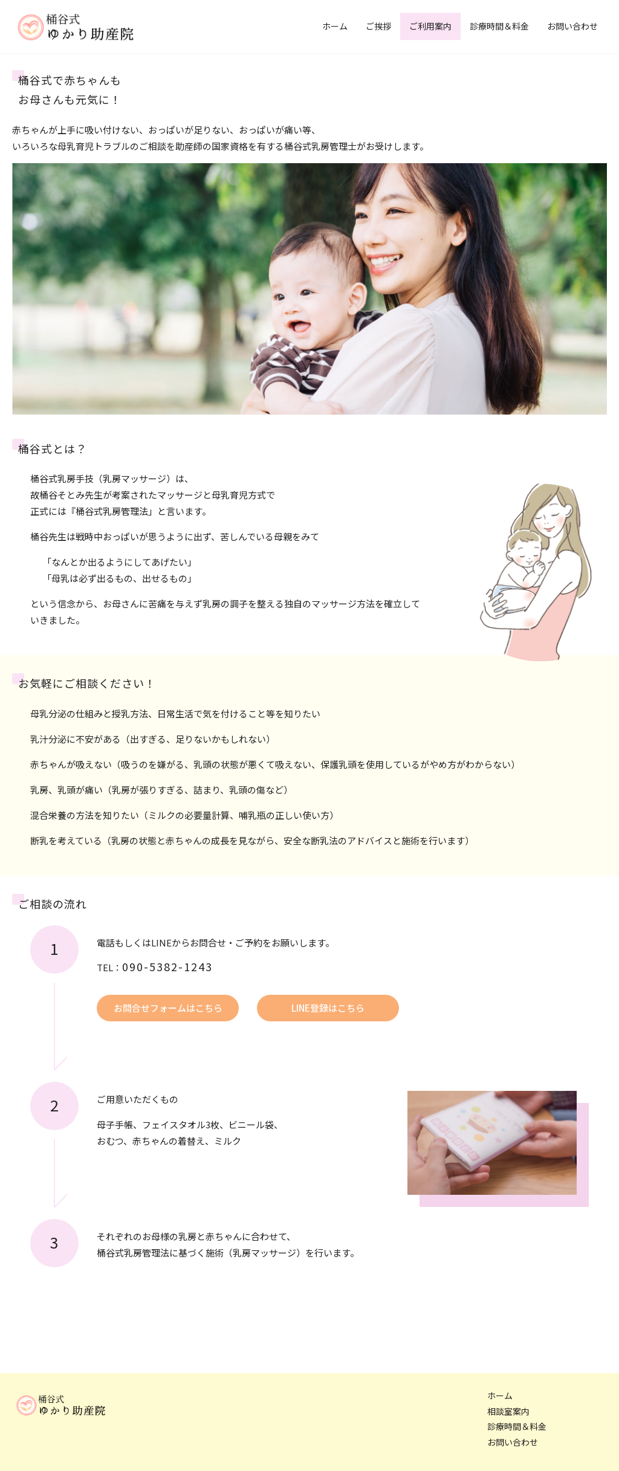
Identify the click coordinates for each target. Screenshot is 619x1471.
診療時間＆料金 (499, 26)
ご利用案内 (430, 26)
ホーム (335, 26)
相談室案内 (508, 1411)
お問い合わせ (572, 26)
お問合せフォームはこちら (168, 1007)
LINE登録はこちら (328, 1007)
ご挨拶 (378, 26)
